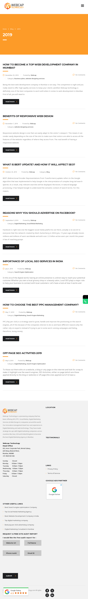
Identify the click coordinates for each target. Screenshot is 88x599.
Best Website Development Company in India (22, 516)
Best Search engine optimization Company (21, 507)
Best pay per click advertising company (19, 525)
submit (11, 576)
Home (5, 29)
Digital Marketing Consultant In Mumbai (19, 529)
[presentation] (20, 564)
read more (11, 102)
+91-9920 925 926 (8, 456)
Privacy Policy (53, 469)
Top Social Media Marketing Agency (18, 512)
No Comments (79, 75)
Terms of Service (54, 473)
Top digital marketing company (16, 520)
